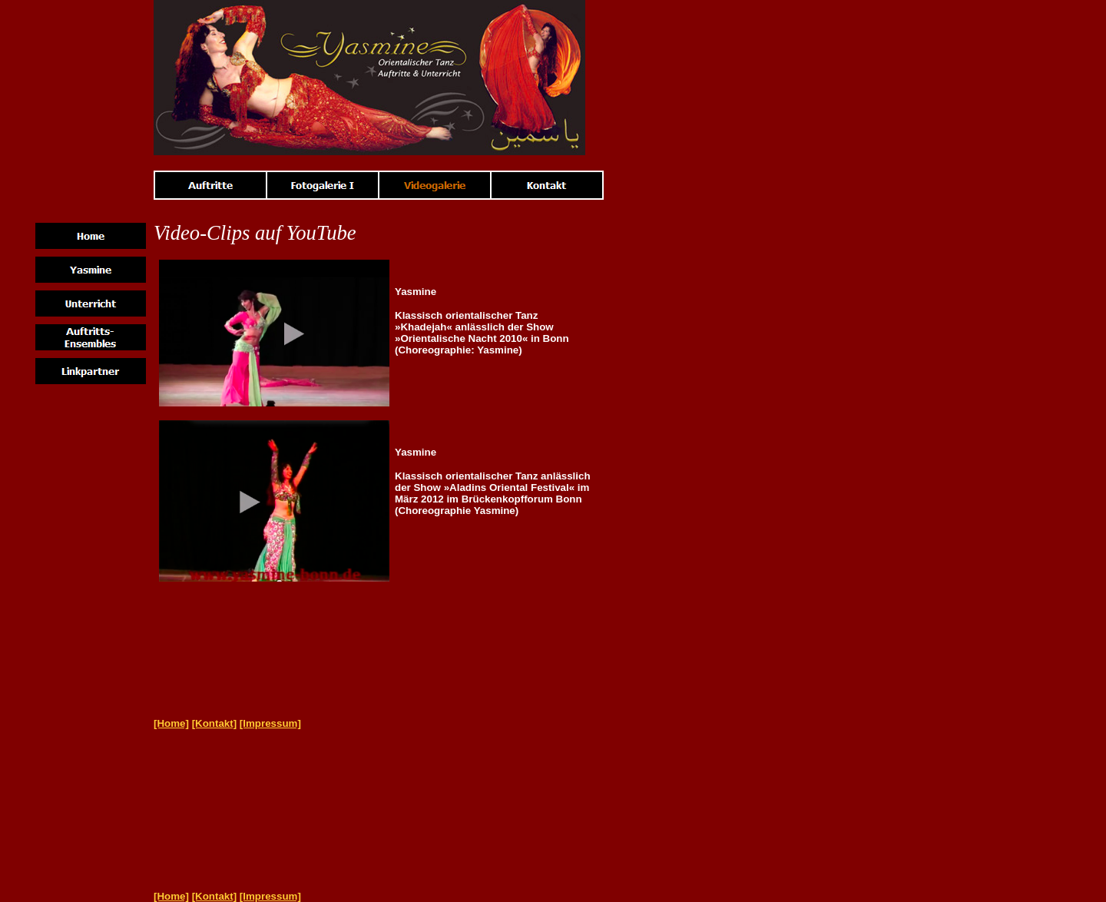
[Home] (171, 723)
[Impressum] (270, 723)
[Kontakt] (214, 723)
